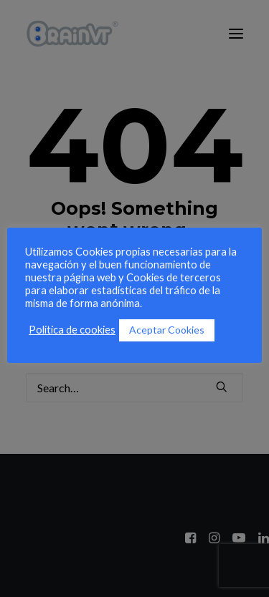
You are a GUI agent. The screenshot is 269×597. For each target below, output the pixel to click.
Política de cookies (72, 330)
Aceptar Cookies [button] (166, 330)
